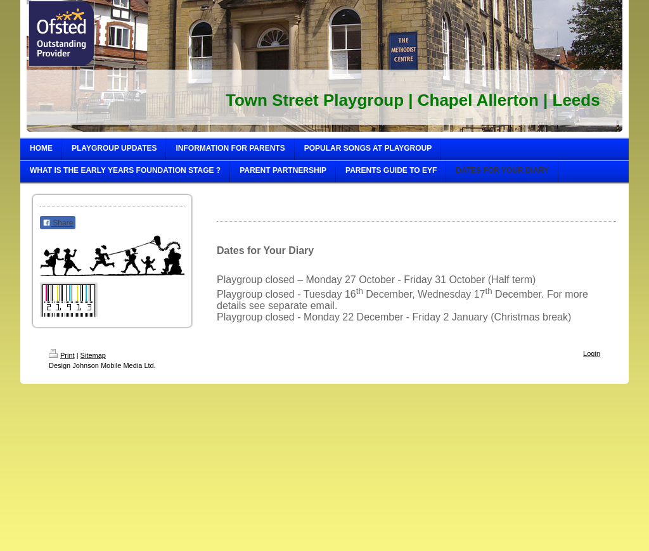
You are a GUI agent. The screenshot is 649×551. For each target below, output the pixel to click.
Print (62, 355)
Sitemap (93, 355)
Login (591, 353)
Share (57, 222)
